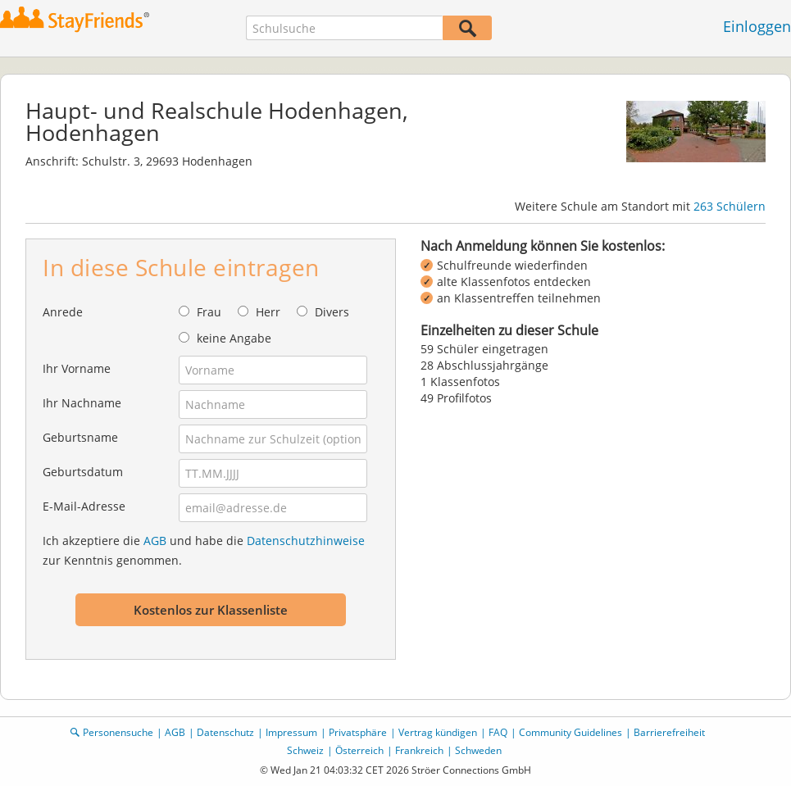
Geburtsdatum (83, 471)
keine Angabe (234, 338)
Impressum (291, 732)
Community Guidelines (570, 732)
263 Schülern (729, 206)
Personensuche (118, 732)
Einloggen (757, 26)
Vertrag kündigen (437, 732)
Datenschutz (225, 732)
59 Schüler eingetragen (484, 349)
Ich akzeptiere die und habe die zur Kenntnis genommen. (204, 550)
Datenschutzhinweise (306, 540)
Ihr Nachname (82, 403)
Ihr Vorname (77, 368)
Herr (268, 312)
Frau (209, 312)
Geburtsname (80, 437)
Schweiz (305, 750)
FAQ (498, 732)
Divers (332, 312)
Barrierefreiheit (669, 732)
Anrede (63, 312)
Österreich (359, 750)
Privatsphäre (358, 732)
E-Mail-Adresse (84, 506)
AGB (154, 540)
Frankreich (419, 750)
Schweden (478, 750)
